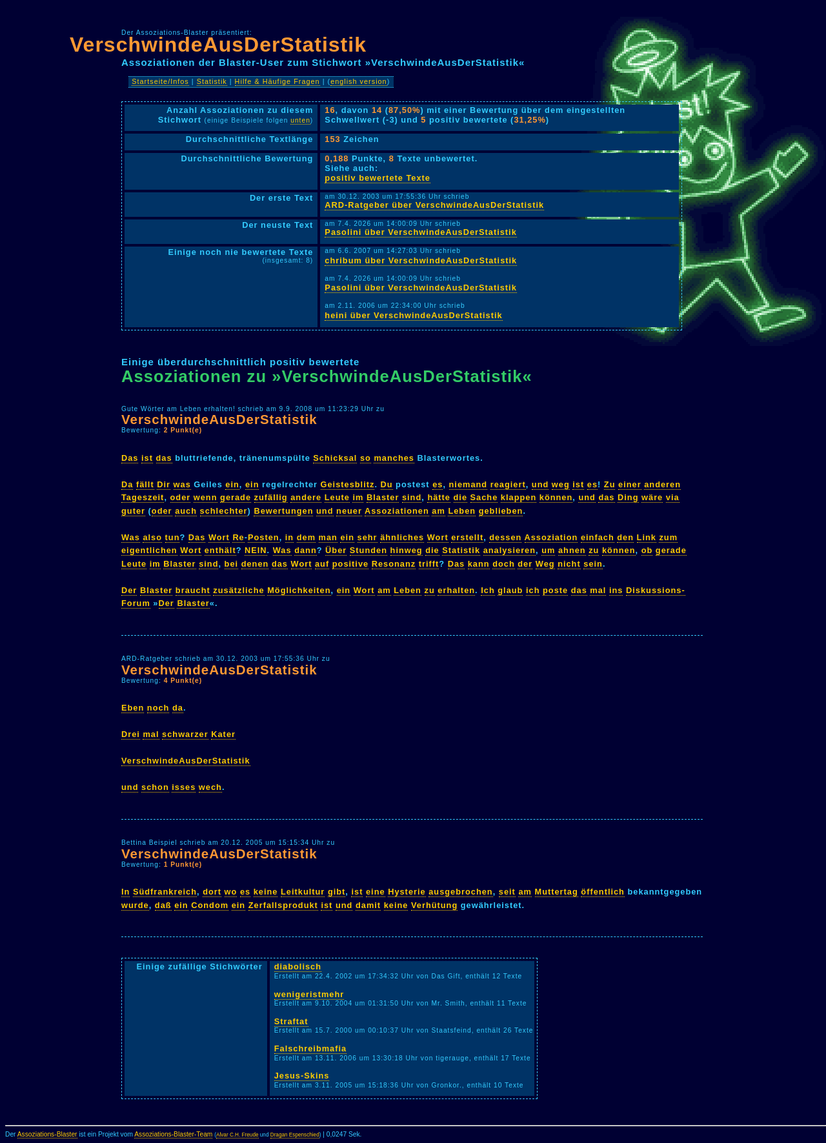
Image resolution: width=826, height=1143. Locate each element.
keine (266, 891)
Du (387, 484)
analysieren (509, 550)
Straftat (291, 1021)
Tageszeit (142, 497)
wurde (135, 905)
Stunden (368, 550)
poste (555, 590)
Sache (484, 497)
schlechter (224, 511)
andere (305, 497)
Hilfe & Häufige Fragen (277, 81)
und (540, 484)
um (548, 550)
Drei (130, 734)
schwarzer (185, 734)
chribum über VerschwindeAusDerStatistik (421, 260)
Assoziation (551, 537)
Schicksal (335, 458)
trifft (429, 564)
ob (647, 550)
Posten (263, 537)
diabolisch (297, 966)
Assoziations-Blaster (47, 1134)
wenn (205, 497)
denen (255, 564)
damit (368, 905)
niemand (468, 484)
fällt (145, 484)
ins (616, 590)
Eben (132, 708)
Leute (337, 497)
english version (358, 81)
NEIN (256, 550)
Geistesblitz (348, 484)
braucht (193, 590)
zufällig (271, 497)
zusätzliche (238, 590)
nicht (569, 564)
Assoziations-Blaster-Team (173, 1134)
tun (172, 537)
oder (180, 497)
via (673, 497)
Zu (610, 484)
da (177, 708)
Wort (219, 537)
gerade (235, 497)
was (182, 484)
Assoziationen (397, 511)
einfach (597, 537)
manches (394, 458)
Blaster (383, 497)
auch (186, 511)
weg (561, 484)
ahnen (572, 550)
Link (646, 537)
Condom (209, 905)
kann (479, 564)
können (556, 497)
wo (231, 891)
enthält (220, 550)
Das (129, 458)
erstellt (467, 537)
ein (232, 484)
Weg (545, 564)
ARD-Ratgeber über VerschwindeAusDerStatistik (434, 205)
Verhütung (434, 905)
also (152, 537)
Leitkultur (303, 891)
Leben (462, 511)
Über (336, 550)
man (328, 537)
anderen (662, 484)
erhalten (456, 590)
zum (668, 537)
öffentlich (603, 891)
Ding (628, 497)
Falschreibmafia (310, 1048)
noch (158, 708)
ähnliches (402, 537)
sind (411, 497)
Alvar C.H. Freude (237, 1135)
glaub (510, 590)
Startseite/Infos (160, 81)
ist (147, 458)
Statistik (212, 81)
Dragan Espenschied (294, 1135)
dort (212, 891)
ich (533, 590)
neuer (349, 511)
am (438, 511)
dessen (505, 537)
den (625, 537)
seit (507, 891)
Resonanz (394, 564)
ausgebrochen (460, 891)
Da (127, 484)
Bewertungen (283, 511)
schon (155, 787)
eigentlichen (149, 550)
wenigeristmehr (309, 994)
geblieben (501, 511)
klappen (518, 497)
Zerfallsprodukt (283, 905)
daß (163, 905)
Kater (223, 734)
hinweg (406, 550)
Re (238, 537)
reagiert (508, 484)
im (357, 497)
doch (503, 564)
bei (232, 564)
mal (598, 590)
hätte (438, 497)
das (164, 458)
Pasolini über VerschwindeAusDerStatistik (420, 232)
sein (593, 564)
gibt (336, 891)
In (125, 891)
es (437, 484)
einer (629, 484)
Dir (163, 484)
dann (305, 550)
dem (306, 537)
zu (594, 550)
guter (133, 511)
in (289, 537)
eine (375, 891)
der (525, 564)
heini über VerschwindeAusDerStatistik (413, 315)
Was (130, 537)
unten (300, 120)
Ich (488, 590)
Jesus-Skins (302, 1075)
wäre (652, 497)
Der (129, 590)
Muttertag (556, 891)
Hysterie (407, 891)
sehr (368, 537)
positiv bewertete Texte (377, 178)
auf (322, 564)
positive (350, 564)
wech (210, 787)
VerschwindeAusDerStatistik (218, 44)
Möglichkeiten (298, 590)
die (461, 497)
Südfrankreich (165, 891)
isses (184, 787)
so (365, 458)
